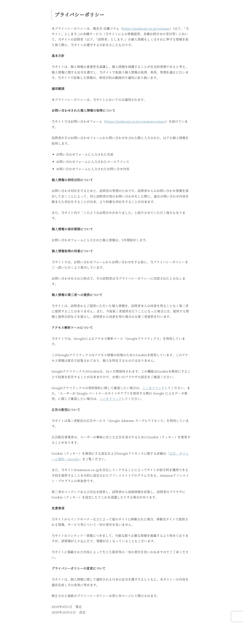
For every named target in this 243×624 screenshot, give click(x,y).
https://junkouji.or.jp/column (146, 28)
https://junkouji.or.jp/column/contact (135, 121)
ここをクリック (153, 388)
